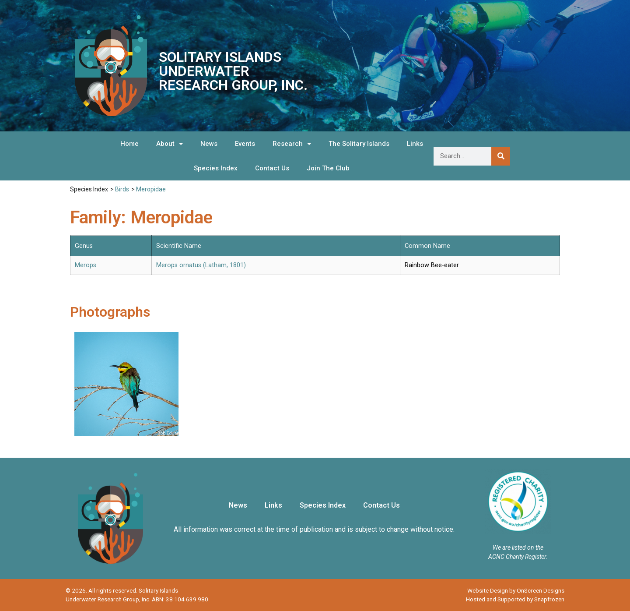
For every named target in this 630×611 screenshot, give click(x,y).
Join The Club (328, 168)
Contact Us (272, 168)
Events (245, 144)
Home (129, 144)
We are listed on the (518, 547)
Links (415, 144)
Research (292, 144)
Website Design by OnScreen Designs (515, 590)
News (208, 144)
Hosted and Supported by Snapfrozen (515, 599)
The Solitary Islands (359, 144)
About (169, 144)
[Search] (500, 156)
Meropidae (151, 189)
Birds (122, 189)
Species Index (216, 168)
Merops (85, 265)
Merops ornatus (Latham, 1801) (201, 265)
